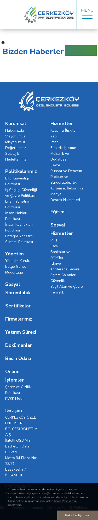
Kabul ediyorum (77, 515)
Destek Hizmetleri (65, 199)
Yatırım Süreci (20, 332)
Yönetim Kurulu (17, 260)
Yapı (53, 136)
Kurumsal (15, 123)
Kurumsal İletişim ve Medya (67, 191)
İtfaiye (55, 263)
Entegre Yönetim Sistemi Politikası (19, 239)
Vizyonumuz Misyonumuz (15, 139)
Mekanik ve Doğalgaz (59, 156)
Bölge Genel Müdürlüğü (15, 269)
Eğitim (57, 212)
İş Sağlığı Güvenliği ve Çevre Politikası (21, 192)
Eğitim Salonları (63, 274)
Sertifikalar (18, 306)
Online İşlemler (14, 375)
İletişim (13, 410)
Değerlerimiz (15, 147)
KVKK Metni (14, 398)
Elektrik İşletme (63, 147)
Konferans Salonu (65, 269)
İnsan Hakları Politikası (16, 215)
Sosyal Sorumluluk (18, 288)
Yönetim (14, 254)
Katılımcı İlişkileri (64, 130)
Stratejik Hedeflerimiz (15, 156)
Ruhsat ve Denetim (66, 170)
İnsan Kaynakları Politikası (19, 227)
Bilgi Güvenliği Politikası (17, 181)
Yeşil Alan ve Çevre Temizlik (66, 289)
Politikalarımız (21, 171)
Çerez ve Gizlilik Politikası (18, 389)
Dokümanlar (18, 345)
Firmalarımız (18, 319)
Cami (54, 246)
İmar (54, 142)
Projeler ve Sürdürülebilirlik (63, 179)
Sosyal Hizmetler (61, 229)
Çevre (55, 165)
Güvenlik (57, 280)
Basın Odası (18, 358)
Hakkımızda (14, 130)
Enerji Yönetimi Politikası (17, 204)
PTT (54, 240)
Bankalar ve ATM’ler (60, 254)
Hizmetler (61, 123)
